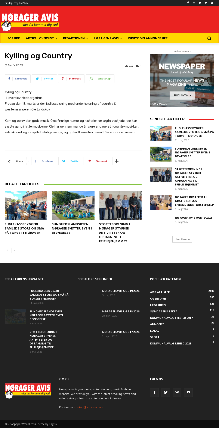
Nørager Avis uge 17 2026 (120, 332)
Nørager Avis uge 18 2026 (120, 311)
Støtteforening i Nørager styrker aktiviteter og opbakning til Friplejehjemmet (114, 232)
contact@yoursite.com (88, 407)
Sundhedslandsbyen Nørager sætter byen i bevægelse (72, 228)
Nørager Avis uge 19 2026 (193, 217)
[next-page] (14, 250)
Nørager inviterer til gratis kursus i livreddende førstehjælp (194, 201)
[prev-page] (7, 250)
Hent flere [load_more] (182, 239)
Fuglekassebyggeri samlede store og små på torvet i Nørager (24, 228)
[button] (209, 38)
